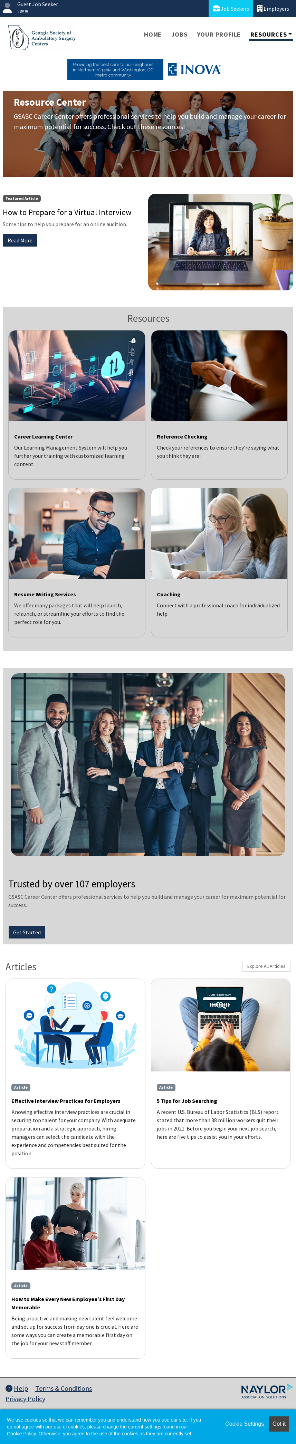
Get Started (27, 932)
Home (153, 34)
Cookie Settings (244, 1424)
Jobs (179, 34)
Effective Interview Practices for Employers (66, 1100)
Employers (273, 8)
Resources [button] (268, 34)
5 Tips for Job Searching (187, 1100)
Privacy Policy (25, 1398)
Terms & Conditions (63, 1388)
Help (17, 1388)
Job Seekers (231, 8)
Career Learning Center (43, 436)
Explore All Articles (266, 966)
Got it (279, 1424)
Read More (20, 240)
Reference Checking (182, 436)
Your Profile (219, 34)
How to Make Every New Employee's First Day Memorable (68, 1303)
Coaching (169, 594)
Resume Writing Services (45, 594)
